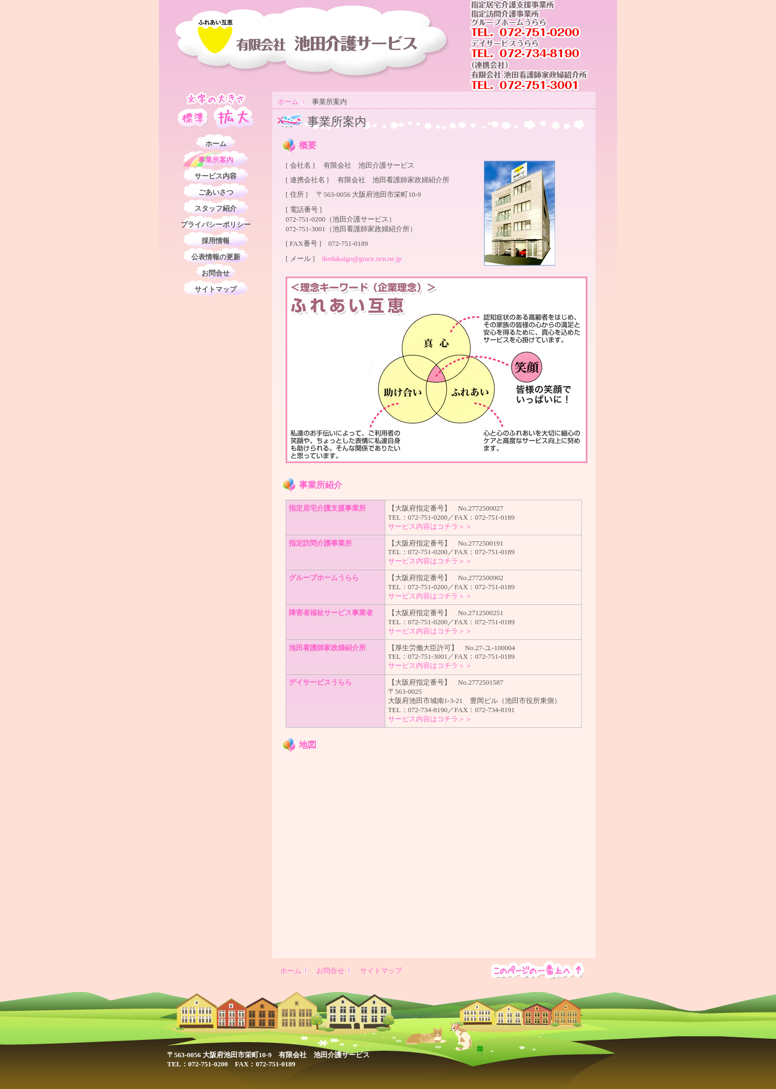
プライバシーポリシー (216, 224)
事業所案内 (215, 160)
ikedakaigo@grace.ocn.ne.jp (361, 258)
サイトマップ (216, 289)
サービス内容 (216, 176)
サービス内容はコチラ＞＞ (430, 526)
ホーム (288, 102)
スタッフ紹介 (216, 208)
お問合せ (216, 273)
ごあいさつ (215, 192)
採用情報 (216, 241)
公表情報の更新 (215, 257)
